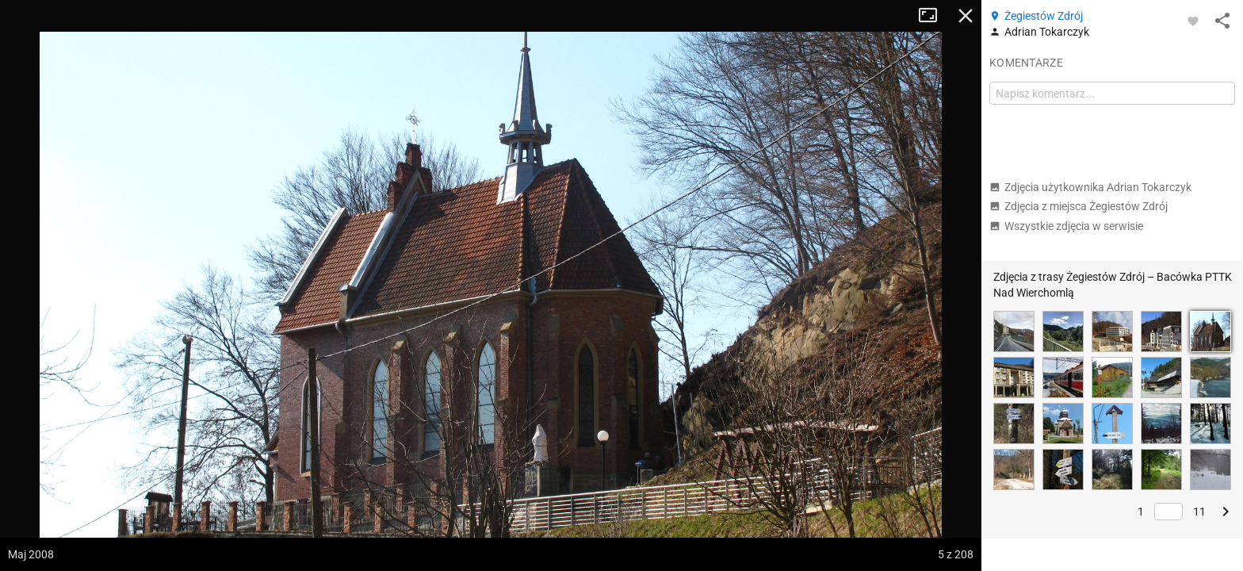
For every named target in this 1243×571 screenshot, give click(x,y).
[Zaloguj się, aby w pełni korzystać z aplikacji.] (1193, 20)
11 (1199, 511)
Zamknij (965, 16)
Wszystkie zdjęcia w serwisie (1066, 226)
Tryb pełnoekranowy (934, 16)
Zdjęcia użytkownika (1090, 187)
